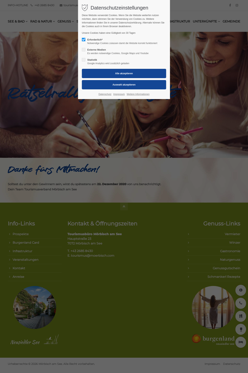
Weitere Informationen (138, 94)
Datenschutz (104, 94)
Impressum (119, 94)
